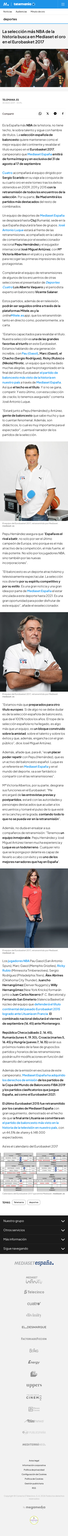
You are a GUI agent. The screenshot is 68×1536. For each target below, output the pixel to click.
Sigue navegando (34, 1248)
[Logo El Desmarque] (34, 1327)
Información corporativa (34, 1465)
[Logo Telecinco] (34, 1292)
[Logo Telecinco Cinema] (34, 1397)
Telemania (19, 1202)
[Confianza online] (34, 1523)
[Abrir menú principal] (63, 4)
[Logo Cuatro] (34, 1303)
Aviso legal (34, 1460)
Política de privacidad (34, 1470)
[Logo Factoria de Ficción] (34, 1339)
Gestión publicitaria (34, 1483)
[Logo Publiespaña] (34, 1432)
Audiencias (21, 12)
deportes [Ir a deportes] (10, 19)
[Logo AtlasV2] (34, 1421)
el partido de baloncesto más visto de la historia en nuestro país (30, 377)
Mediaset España (52, 215)
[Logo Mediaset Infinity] (34, 1280)
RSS (34, 1488)
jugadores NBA (18, 961)
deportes (33, 1202)
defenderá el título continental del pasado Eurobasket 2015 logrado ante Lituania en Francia (31, 1009)
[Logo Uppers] (34, 1385)
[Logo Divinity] (34, 1315)
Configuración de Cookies (34, 1474)
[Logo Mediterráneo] (34, 1444)
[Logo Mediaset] (34, 1265)
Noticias (7, 12)
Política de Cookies (34, 1479)
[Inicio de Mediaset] (6, 4)
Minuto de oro (38, 12)
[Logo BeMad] (34, 1374)
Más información (34, 1239)
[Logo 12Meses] (34, 1409)
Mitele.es (17, 315)
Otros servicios (34, 1230)
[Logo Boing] (34, 1350)
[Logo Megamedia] (35, 1507)
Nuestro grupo (34, 1221)
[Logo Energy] (34, 1362)
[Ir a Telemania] (24, 4)
